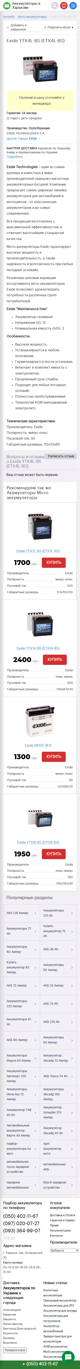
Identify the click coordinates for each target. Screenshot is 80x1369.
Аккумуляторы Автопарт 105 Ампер (17, 1076)
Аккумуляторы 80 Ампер (17, 949)
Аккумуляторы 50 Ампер (53, 968)
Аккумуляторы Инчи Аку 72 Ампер (17, 1094)
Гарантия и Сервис (62, 1220)
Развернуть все (15, 1350)
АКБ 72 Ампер (17, 985)
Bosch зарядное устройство (54, 1185)
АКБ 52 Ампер (53, 985)
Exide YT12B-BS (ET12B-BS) (38, 842)
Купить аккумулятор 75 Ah (54, 931)
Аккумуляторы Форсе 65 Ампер (19, 1058)
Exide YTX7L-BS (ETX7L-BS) (38, 551)
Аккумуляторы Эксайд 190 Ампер (53, 1094)
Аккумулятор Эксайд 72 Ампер (55, 1058)
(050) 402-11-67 (20, 1216)
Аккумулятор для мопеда (60, 1310)
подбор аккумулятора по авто (19, 1148)
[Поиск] (54, 5)
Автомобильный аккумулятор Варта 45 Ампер (18, 1130)
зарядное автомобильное (18, 1185)
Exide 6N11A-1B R (38, 745)
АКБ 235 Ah (51, 1021)
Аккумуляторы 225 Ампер (17, 1004)
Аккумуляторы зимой (57, 1356)
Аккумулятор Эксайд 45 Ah (53, 1131)
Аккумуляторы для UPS (58, 1305)
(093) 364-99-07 (21, 1230)
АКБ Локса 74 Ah (55, 1076)
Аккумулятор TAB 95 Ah (19, 1113)
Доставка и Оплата (62, 1215)
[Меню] (73, 5)
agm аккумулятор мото (52, 1148)
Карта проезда (13, 1262)
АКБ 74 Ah (50, 1003)
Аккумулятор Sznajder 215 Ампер (52, 1112)
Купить (54, 562)
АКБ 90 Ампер (17, 1040)
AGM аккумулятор (55, 1346)
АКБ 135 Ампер (17, 913)
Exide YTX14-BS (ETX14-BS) (38, 648)
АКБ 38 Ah (50, 949)
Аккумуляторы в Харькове (26, 5)
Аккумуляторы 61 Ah (19, 1022)
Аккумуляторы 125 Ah (53, 913)
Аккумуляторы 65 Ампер (53, 1040)
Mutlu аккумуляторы (56, 1351)
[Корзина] (64, 5)
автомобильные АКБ (54, 1167)
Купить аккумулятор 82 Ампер (18, 967)
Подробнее (15, 156)
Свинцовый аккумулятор (59, 1300)
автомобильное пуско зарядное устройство (18, 1167)
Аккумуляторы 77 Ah (19, 931)
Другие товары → (24, 138)
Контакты (56, 1235)
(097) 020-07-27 (21, 1223)
